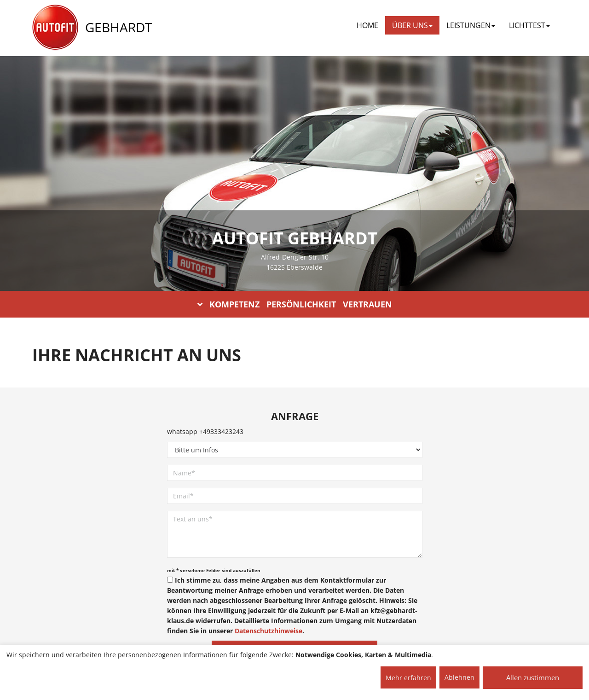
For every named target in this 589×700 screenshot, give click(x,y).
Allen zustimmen (532, 677)
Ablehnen (459, 677)
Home (367, 25)
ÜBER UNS (412, 25)
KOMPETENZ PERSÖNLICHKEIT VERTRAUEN (294, 304)
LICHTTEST (529, 25)
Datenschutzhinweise (268, 630)
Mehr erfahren (408, 677)
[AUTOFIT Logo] (55, 27)
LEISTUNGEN (470, 25)
